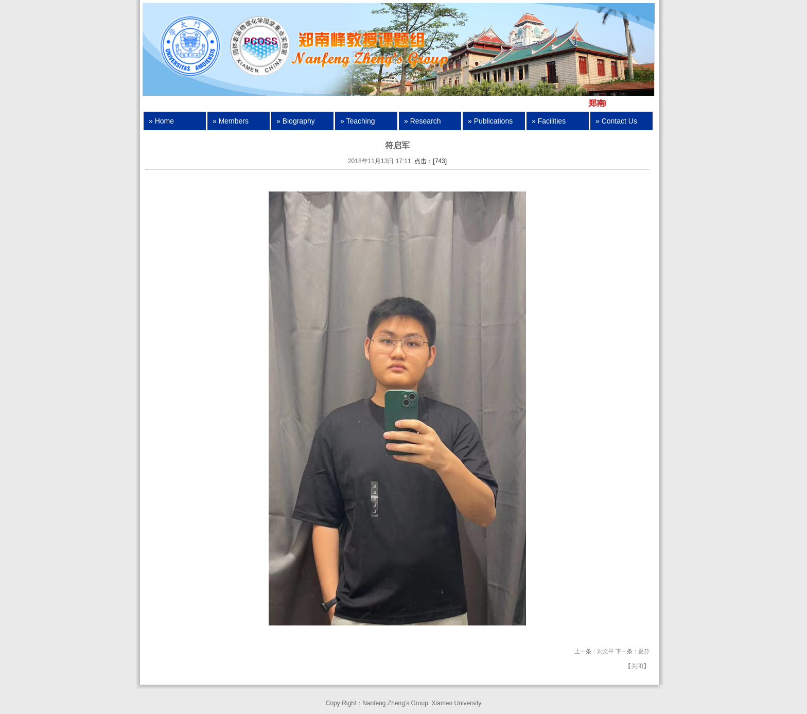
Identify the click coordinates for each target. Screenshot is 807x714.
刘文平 (605, 651)
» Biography (295, 121)
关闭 (637, 666)
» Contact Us (616, 121)
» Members (231, 121)
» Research (422, 121)
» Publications (490, 121)
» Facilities (549, 121)
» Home (161, 121)
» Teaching (357, 121)
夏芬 (644, 651)
